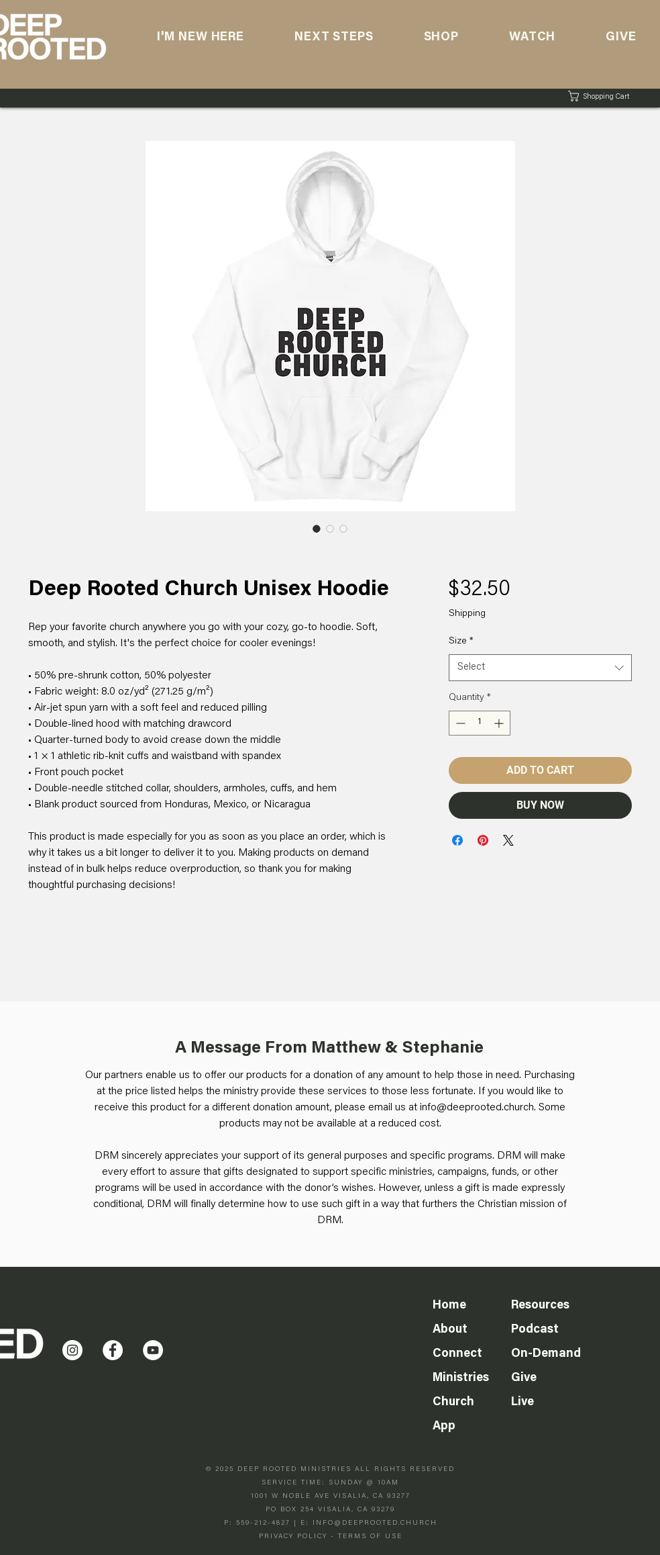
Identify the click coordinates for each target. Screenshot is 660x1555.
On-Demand (546, 1354)
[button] (532, 38)
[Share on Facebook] (457, 840)
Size (461, 641)
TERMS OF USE (370, 1537)
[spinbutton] (480, 723)
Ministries (461, 1378)
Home (449, 1306)
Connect (457, 1354)
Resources (540, 1306)
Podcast (535, 1330)
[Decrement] (459, 723)
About (450, 1330)
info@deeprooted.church (477, 1107)
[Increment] (500, 723)
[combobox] (540, 668)
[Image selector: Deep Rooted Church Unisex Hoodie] (316, 528)
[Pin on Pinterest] (483, 840)
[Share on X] (508, 840)
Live (522, 1402)
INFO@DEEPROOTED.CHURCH (375, 1523)
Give (524, 1378)
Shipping (467, 614)
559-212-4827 (263, 1523)
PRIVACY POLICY (293, 1537)
